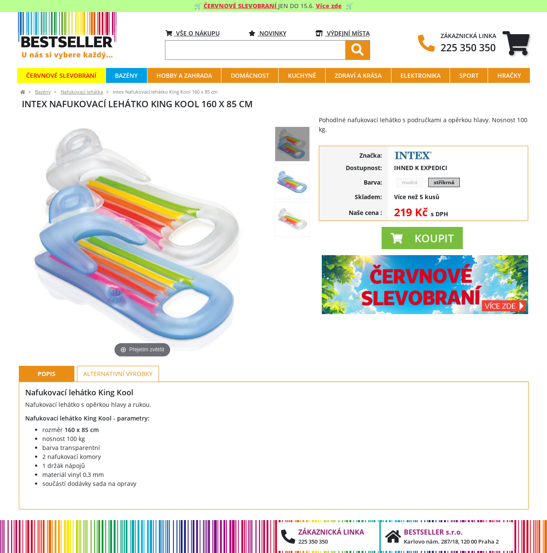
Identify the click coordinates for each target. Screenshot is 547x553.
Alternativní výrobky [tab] (118, 374)
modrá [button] (410, 182)
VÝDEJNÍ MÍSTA (342, 33)
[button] (422, 238)
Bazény (43, 92)
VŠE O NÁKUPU (192, 33)
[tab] (516, 43)
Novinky (267, 33)
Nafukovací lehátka (82, 92)
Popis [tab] (47, 374)
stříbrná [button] (444, 182)
